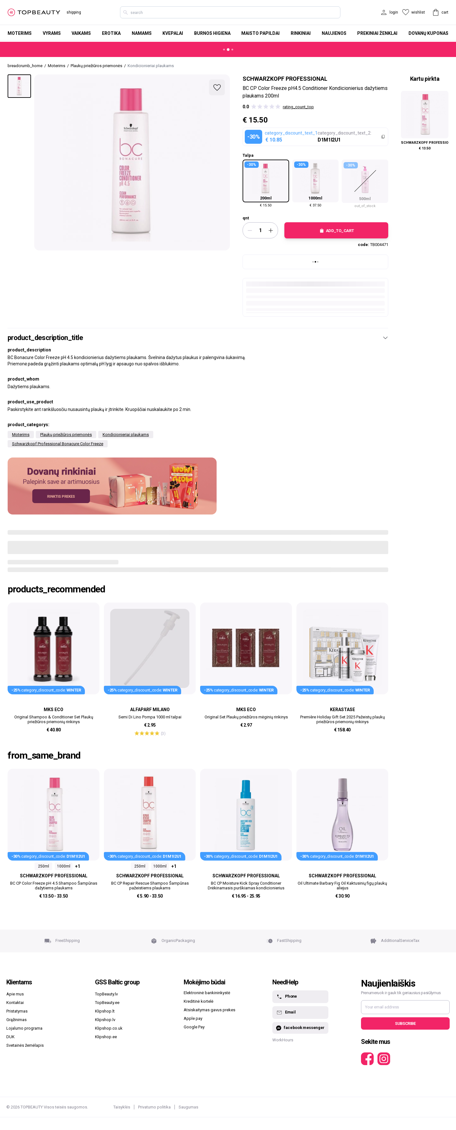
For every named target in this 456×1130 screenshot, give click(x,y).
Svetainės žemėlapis (25, 1045)
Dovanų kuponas (428, 33)
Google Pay (194, 1027)
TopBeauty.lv (106, 994)
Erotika (111, 33)
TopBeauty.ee (107, 1002)
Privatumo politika (154, 1107)
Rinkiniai (301, 33)
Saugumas (188, 1107)
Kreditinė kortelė (198, 1001)
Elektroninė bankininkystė (207, 992)
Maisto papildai (260, 33)
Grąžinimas (16, 1019)
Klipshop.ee (106, 1036)
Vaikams (81, 33)
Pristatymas (17, 1011)
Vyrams (52, 33)
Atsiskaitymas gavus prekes (209, 1009)
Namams (142, 33)
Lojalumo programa (24, 1028)
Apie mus (15, 994)
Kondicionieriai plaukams (126, 434)
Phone (286, 997)
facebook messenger (300, 1028)
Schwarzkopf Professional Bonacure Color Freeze (57, 443)
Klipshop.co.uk (109, 1028)
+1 (77, 866)
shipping (73, 12)
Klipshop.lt (105, 1011)
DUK (10, 1036)
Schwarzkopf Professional (285, 78)
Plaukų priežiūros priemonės (66, 434)
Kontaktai (15, 1002)
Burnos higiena (212, 33)
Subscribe (405, 1023)
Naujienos (334, 33)
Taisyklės (121, 1107)
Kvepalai (172, 33)
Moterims (20, 33)
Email (285, 1012)
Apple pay (193, 1018)
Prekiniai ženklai (377, 33)
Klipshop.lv (105, 1019)
